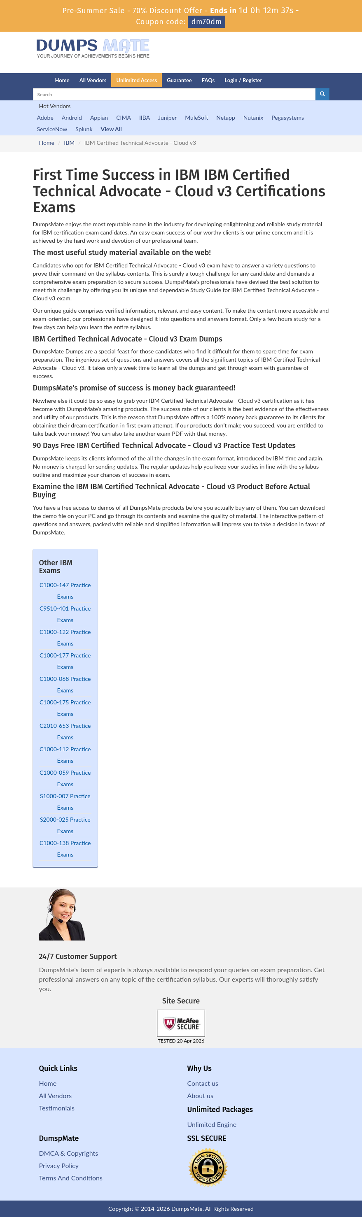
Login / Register (243, 80)
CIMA (123, 117)
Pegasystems (287, 117)
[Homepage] (27, 80)
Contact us (202, 1083)
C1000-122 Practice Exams (65, 637)
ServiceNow (52, 128)
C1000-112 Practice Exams (65, 755)
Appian (99, 117)
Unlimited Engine (212, 1124)
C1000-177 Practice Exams (65, 661)
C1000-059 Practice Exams (65, 778)
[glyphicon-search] (322, 94)
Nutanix (253, 117)
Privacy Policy (59, 1165)
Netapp (225, 117)
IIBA (144, 117)
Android (72, 117)
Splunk (83, 128)
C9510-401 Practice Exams (65, 614)
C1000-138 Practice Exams (65, 848)
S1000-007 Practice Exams (65, 801)
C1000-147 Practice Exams (65, 590)
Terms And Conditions (71, 1178)
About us (200, 1095)
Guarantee (179, 80)
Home (62, 80)
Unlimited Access (136, 80)
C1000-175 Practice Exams (65, 708)
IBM (69, 142)
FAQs (208, 80)
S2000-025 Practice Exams (65, 825)
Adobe (45, 117)
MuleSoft (196, 117)
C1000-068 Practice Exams (65, 684)
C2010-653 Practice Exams (65, 731)
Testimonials (57, 1108)
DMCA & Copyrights (68, 1153)
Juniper (167, 117)
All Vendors (93, 80)
